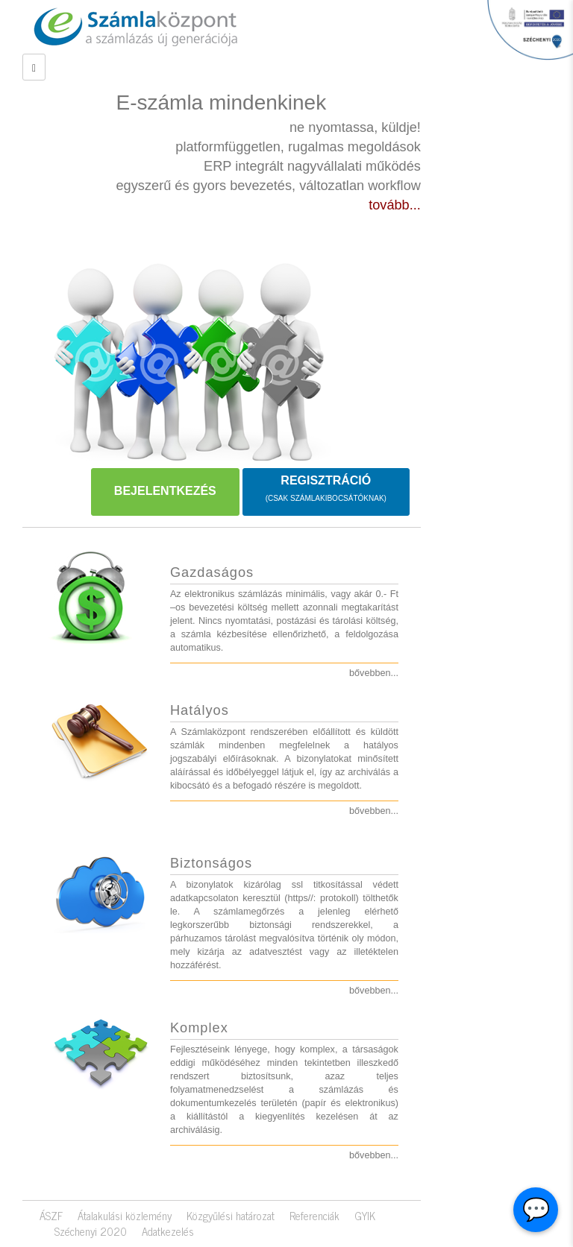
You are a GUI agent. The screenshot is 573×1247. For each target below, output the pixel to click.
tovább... (395, 205)
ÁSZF (51, 1216)
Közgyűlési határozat (231, 1216)
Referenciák (314, 1216)
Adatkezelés (168, 1231)
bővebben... (373, 673)
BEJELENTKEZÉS (165, 490)
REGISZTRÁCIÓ (326, 489)
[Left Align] (34, 67)
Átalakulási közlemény (125, 1216)
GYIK (364, 1216)
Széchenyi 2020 (90, 1231)
